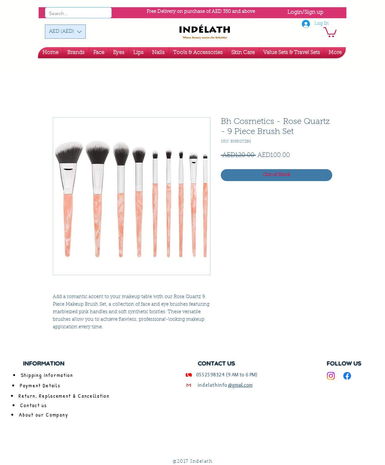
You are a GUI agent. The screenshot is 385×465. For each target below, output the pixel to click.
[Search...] (70, 13)
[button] (65, 32)
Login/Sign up (305, 12)
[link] (330, 31)
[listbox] (65, 32)
